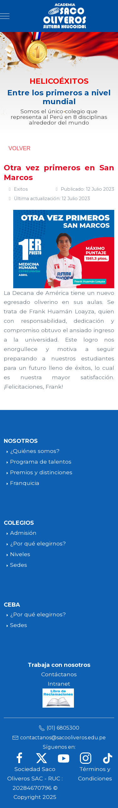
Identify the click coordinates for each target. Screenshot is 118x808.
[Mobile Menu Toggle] (4, 16)
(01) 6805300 (63, 728)
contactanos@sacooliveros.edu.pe (63, 738)
